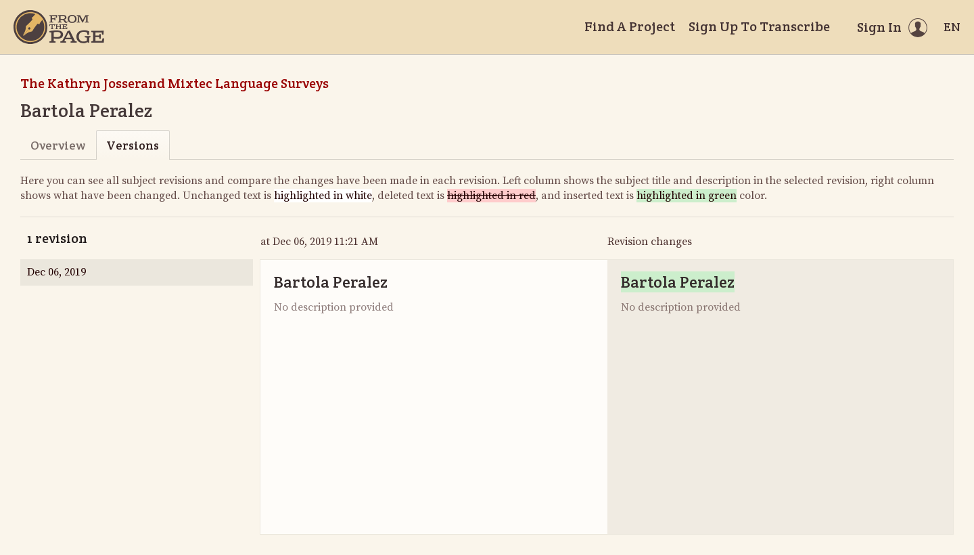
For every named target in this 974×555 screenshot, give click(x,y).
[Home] (59, 27)
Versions (132, 145)
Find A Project (629, 26)
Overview (57, 145)
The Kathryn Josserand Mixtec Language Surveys (174, 83)
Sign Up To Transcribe (759, 26)
